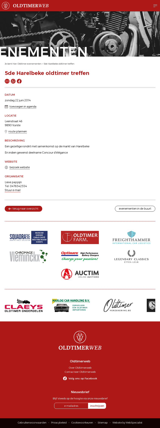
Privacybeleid (59, 422)
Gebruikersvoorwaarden (32, 422)
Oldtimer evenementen (29, 63)
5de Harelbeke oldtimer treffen (59, 63)
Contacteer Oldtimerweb (80, 371)
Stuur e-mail (12, 190)
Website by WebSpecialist (127, 422)
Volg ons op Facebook (83, 378)
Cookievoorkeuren (82, 422)
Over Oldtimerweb (80, 367)
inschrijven (97, 405)
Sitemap (103, 422)
